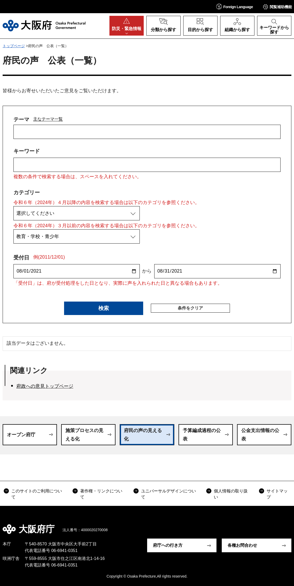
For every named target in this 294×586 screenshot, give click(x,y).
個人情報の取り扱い (231, 494)
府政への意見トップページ (44, 386)
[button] (235, 6)
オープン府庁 (21, 434)
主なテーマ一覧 (48, 119)
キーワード (26, 151)
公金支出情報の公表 (260, 435)
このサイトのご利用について (36, 494)
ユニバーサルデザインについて (168, 494)
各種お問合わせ (242, 545)
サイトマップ (277, 494)
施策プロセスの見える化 (84, 435)
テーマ (21, 119)
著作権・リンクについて (101, 494)
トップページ (14, 46)
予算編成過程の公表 (202, 435)
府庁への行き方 (167, 545)
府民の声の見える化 (143, 435)
